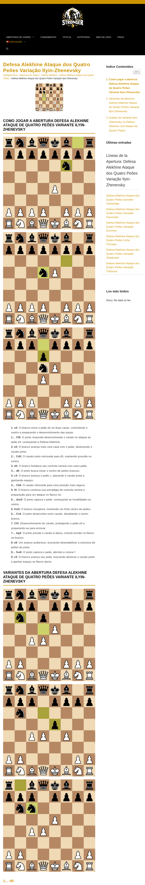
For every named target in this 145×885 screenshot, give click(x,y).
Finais (120, 37)
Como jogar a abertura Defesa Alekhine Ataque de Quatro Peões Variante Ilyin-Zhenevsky (124, 86)
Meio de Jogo (103, 37)
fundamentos (48, 37)
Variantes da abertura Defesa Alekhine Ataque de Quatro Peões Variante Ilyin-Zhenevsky (124, 105)
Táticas (66, 37)
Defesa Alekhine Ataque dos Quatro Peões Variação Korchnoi (122, 226)
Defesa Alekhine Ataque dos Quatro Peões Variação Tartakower (122, 253)
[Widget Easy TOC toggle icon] (136, 71)
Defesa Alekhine (49, 75)
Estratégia (83, 37)
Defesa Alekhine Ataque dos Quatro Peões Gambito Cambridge (122, 199)
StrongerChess (10, 75)
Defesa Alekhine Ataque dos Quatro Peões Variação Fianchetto (122, 213)
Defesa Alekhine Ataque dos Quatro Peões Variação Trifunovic (122, 267)
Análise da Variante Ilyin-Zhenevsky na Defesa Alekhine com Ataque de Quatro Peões (123, 124)
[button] (7, 49)
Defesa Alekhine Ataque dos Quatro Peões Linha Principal (122, 240)
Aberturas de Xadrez (21, 37)
